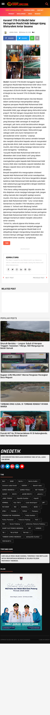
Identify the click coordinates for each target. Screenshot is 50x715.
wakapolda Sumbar (32, 537)
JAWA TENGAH (7, 498)
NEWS (36, 507)
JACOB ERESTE (27, 494)
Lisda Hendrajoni (31, 503)
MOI (15, 507)
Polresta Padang (24, 520)
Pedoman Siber (29, 10)
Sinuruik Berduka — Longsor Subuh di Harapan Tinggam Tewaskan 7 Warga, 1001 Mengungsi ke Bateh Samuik (22, 346)
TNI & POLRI (14, 532)
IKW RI (14, 494)
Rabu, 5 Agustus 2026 (13, 10)
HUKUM (4, 494)
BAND (12, 481)
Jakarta (40, 494)
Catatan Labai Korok (9, 485)
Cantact (40, 10)
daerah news (37, 485)
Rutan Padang (15, 524)
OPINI (4, 511)
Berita (20, 481)
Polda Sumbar (30, 515)
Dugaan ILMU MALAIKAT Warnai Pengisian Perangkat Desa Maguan (24, 376)
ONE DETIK (14, 640)
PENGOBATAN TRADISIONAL (11, 515)
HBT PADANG (39, 490)
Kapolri (36, 498)
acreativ (47, 640)
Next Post (9, 278)
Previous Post (39, 278)
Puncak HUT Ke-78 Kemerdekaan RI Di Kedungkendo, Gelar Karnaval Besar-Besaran (23, 434)
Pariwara (35, 511)
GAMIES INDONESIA (8, 490)
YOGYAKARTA (6, 541)
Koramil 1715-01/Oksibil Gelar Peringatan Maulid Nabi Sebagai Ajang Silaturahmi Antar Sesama (24, 23)
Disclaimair (21, 14)
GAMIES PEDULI (25, 490)
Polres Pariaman (8, 520)
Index (30, 14)
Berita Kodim (32, 481)
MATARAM (5, 507)
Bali (3, 481)
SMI (29, 528)
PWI (3, 524)
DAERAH (24, 485)
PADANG (13, 511)
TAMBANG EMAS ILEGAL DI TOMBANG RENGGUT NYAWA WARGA (24, 405)
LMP (43, 503)
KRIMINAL (5, 503)
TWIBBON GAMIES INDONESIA (11, 537)
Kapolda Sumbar (22, 498)
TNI (3, 532)
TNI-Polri (26, 532)
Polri (36, 520)
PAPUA (24, 511)
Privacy (11, 14)
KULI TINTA (17, 503)
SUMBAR (38, 528)
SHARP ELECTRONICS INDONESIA (12, 528)
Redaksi (37, 14)
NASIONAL (24, 507)
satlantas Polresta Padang (35, 524)
